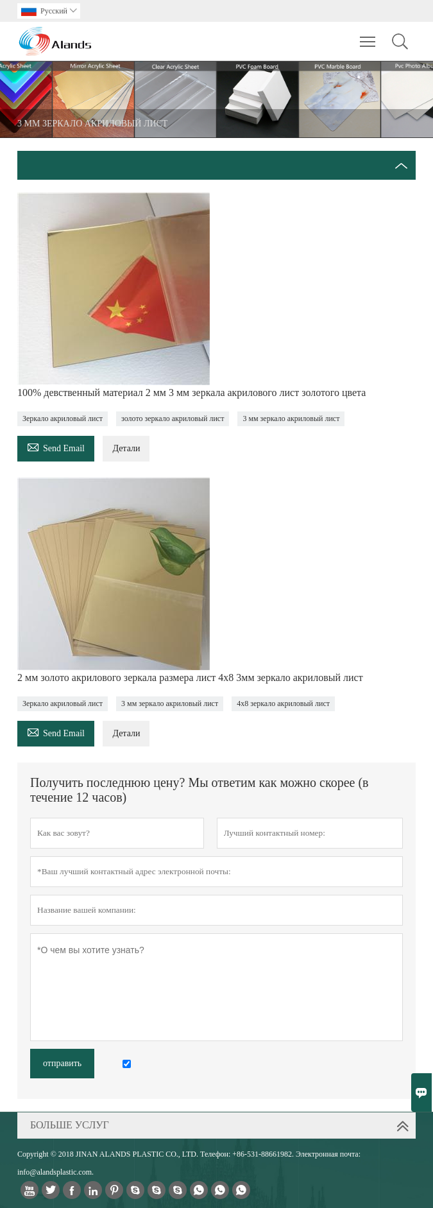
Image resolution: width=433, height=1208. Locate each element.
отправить (62, 1063)
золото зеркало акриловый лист (172, 418)
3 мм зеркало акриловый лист (290, 418)
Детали (126, 448)
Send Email (56, 446)
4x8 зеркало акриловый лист (283, 703)
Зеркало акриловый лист (62, 418)
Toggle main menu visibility (368, 35)
